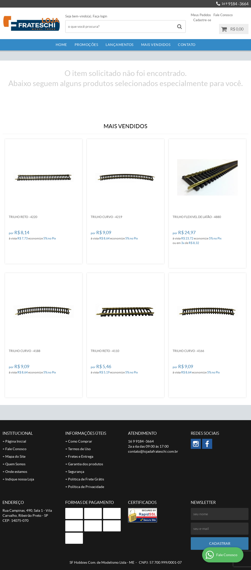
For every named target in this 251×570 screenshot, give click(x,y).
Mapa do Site (15, 456)
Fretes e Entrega (80, 456)
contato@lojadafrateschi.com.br (153, 451)
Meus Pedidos (201, 15)
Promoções (86, 45)
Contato (187, 45)
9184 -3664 (235, 4)
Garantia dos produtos (85, 464)
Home (61, 45)
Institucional (18, 433)
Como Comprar (80, 441)
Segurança (76, 472)
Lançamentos (120, 45)
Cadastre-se (202, 20)
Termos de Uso (79, 449)
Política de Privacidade (86, 487)
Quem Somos (15, 464)
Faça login (100, 16)
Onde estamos (16, 472)
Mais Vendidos (156, 45)
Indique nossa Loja (19, 479)
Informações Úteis (85, 433)
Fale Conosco (223, 15)
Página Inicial (15, 441)
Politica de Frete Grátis (86, 479)
